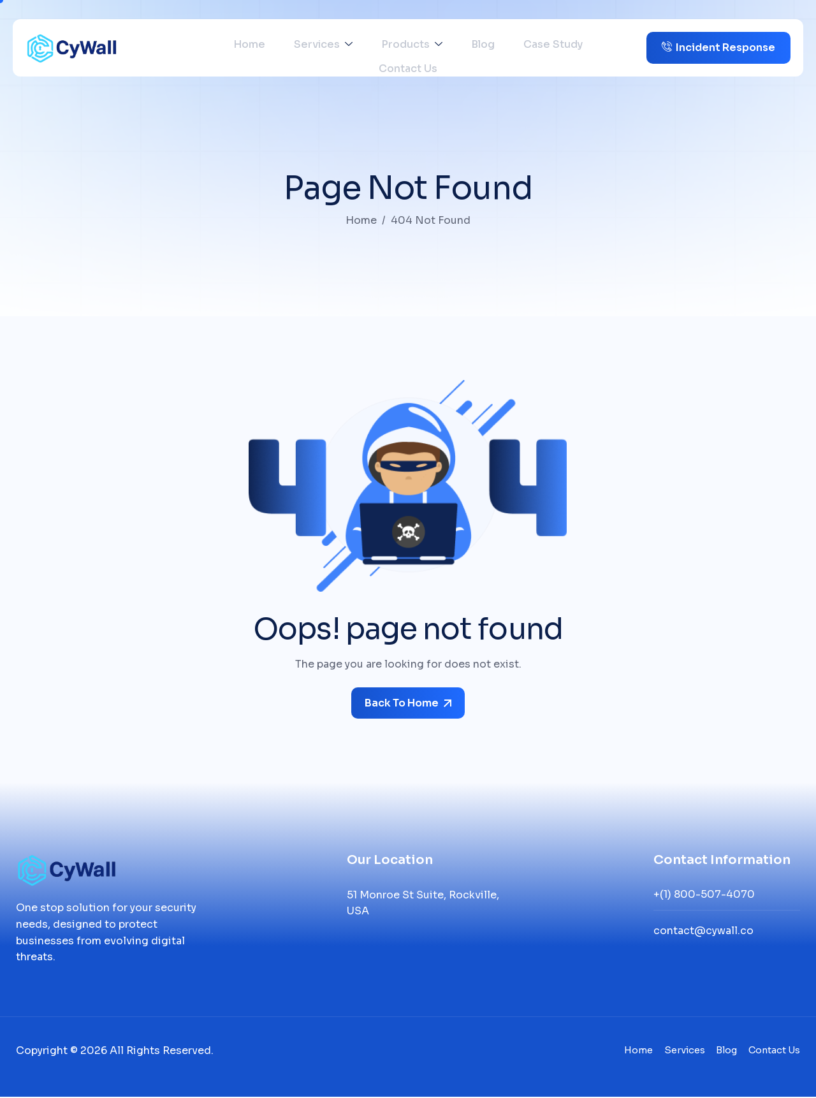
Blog (434, 48)
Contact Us (573, 48)
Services (294, 48)
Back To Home (408, 703)
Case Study (495, 48)
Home (229, 48)
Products (373, 48)
